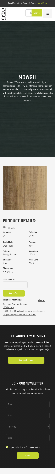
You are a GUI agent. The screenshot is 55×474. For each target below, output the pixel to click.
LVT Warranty (8, 307)
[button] (47, 13)
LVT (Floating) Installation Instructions (19, 314)
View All (41, 300)
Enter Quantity (9, 279)
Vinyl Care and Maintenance (15, 304)
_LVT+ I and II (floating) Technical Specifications (24, 311)
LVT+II (31, 235)
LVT (4, 235)
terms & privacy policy (30, 447)
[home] (3, 14)
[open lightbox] (27, 188)
